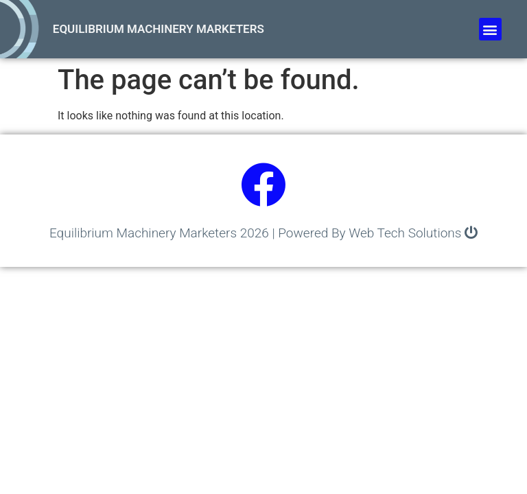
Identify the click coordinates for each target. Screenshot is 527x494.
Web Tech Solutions (405, 233)
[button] (490, 29)
